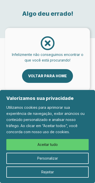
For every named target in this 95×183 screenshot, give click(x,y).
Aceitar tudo (47, 144)
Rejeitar (47, 172)
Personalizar (47, 158)
